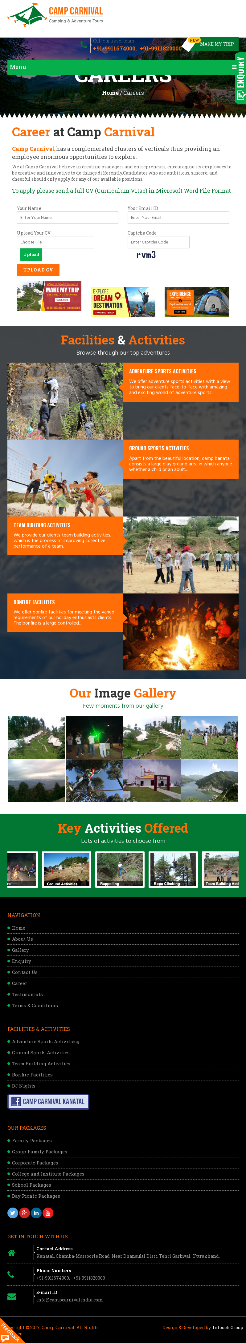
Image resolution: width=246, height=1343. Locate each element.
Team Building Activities (41, 1063)
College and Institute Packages (48, 1174)
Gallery (20, 950)
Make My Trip (211, 42)
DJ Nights (23, 1086)
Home (110, 92)
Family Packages (32, 1140)
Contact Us (25, 972)
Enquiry (21, 961)
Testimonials (27, 994)
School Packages (31, 1185)
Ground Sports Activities (41, 1052)
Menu (123, 66)
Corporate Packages (35, 1163)
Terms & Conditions (35, 1005)
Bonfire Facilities (32, 1075)
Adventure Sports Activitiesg (46, 1041)
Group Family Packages (39, 1151)
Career (19, 983)
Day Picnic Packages (36, 1196)
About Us (22, 939)
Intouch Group (228, 1327)
